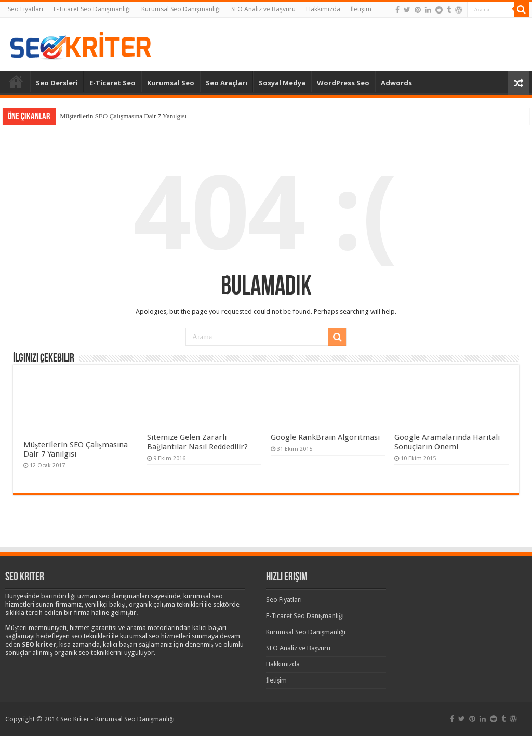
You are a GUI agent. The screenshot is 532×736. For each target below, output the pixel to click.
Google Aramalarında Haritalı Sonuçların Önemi (447, 442)
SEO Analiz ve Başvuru (263, 9)
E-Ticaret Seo (112, 82)
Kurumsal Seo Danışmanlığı (181, 9)
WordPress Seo (343, 82)
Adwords (396, 82)
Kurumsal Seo (170, 82)
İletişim (361, 9)
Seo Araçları (226, 82)
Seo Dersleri (57, 82)
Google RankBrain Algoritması (325, 437)
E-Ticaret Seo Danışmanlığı (92, 9)
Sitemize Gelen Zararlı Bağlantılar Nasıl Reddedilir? (197, 442)
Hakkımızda (323, 9)
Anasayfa (16, 81)
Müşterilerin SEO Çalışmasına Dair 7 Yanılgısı (123, 116)
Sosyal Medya (282, 82)
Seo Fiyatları (25, 9)
